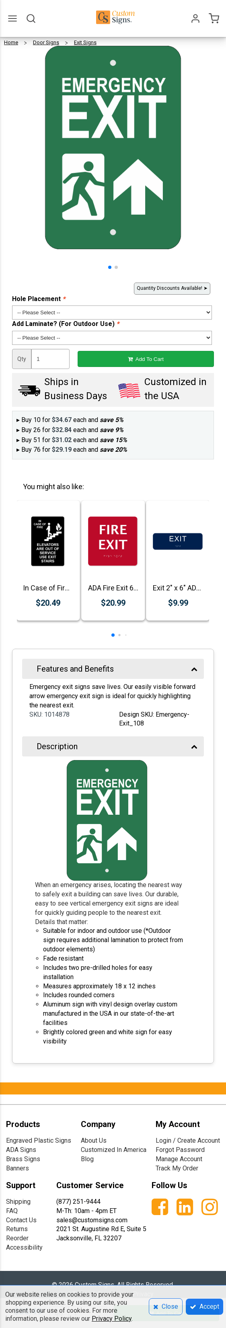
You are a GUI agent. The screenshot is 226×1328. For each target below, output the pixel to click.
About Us (94, 1140)
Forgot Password (180, 1150)
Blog (87, 1159)
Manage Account (179, 1159)
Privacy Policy (111, 1318)
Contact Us (21, 1220)
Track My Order (177, 1168)
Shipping (18, 1201)
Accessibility (24, 1247)
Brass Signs (23, 1159)
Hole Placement (38, 299)
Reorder (17, 1238)
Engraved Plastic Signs (38, 1140)
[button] (109, 267)
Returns (17, 1229)
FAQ (12, 1211)
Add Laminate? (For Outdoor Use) (65, 324)
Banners (17, 1168)
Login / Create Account (188, 1140)
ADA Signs (21, 1150)
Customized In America (113, 1150)
